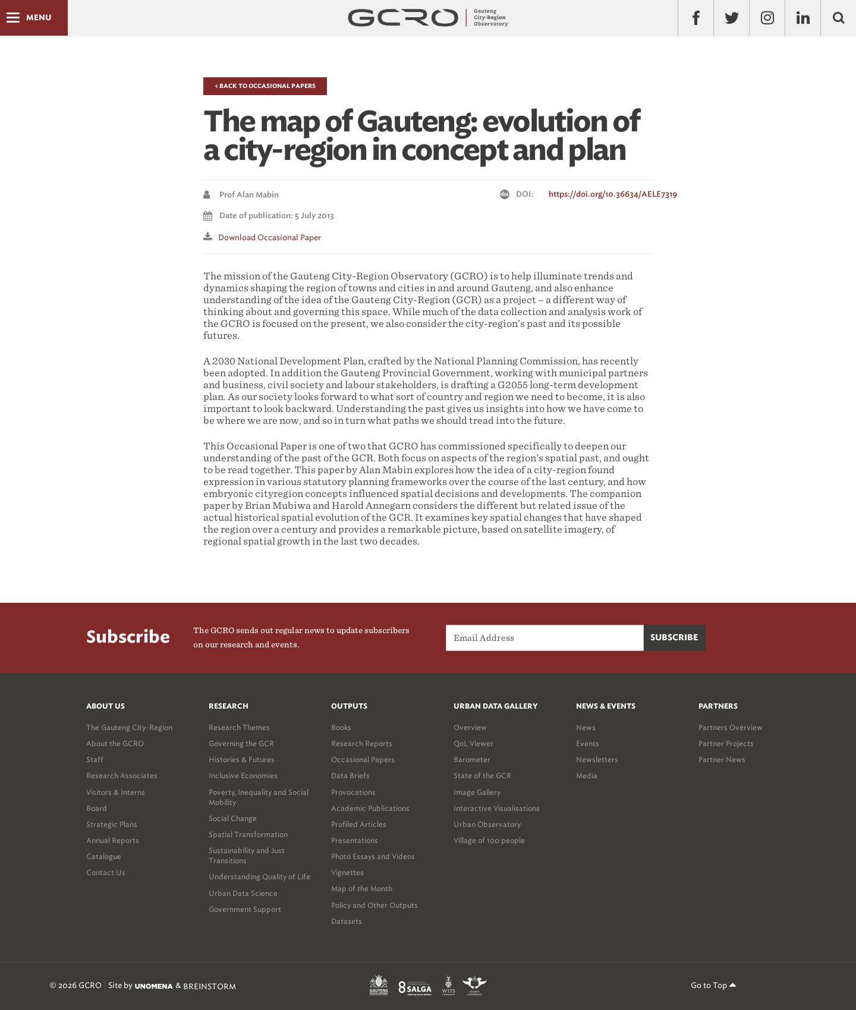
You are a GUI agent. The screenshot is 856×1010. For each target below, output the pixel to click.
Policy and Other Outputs (374, 905)
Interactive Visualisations (497, 808)
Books (341, 727)
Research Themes (239, 727)
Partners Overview (730, 727)
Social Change (233, 818)
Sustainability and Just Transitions (247, 855)
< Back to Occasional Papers (265, 86)
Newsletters (597, 759)
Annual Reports (112, 840)
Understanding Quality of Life (259, 876)
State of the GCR (482, 775)
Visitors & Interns (115, 792)
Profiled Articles (358, 824)
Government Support (245, 909)
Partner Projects (726, 743)
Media (586, 775)
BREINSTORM (209, 985)
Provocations (353, 792)
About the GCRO (115, 743)
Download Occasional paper (269, 237)
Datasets (346, 921)
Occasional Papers (363, 759)
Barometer (472, 759)
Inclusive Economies (243, 775)
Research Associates (122, 775)
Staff (94, 759)
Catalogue (103, 856)
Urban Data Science (243, 893)
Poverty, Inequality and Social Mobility (259, 797)
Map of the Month (361, 888)
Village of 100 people (489, 840)
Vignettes (347, 872)
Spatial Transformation (248, 834)
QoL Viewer (473, 743)
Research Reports (361, 743)
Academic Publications (370, 808)
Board (96, 808)
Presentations (354, 840)
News (586, 727)
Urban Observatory (487, 824)
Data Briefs (350, 775)
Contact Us (105, 872)
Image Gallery (477, 792)
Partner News (721, 759)
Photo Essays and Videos (373, 856)
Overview (470, 727)
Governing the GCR (241, 743)
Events (587, 743)
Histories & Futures (242, 759)
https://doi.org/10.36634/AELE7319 (613, 195)
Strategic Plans (111, 824)
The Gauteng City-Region (129, 727)
